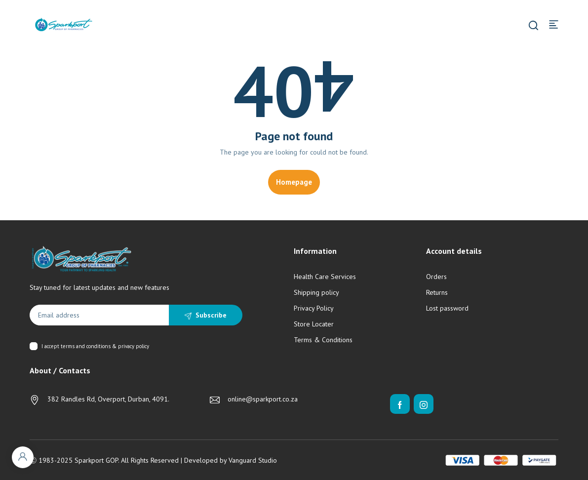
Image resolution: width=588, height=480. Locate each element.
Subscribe (211, 315)
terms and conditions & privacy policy (105, 346)
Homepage (294, 182)
